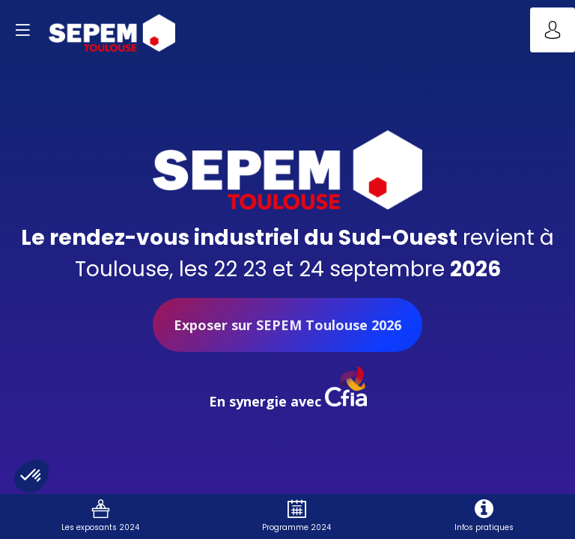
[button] (22, 30)
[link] (100, 516)
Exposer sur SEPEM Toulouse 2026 (287, 325)
